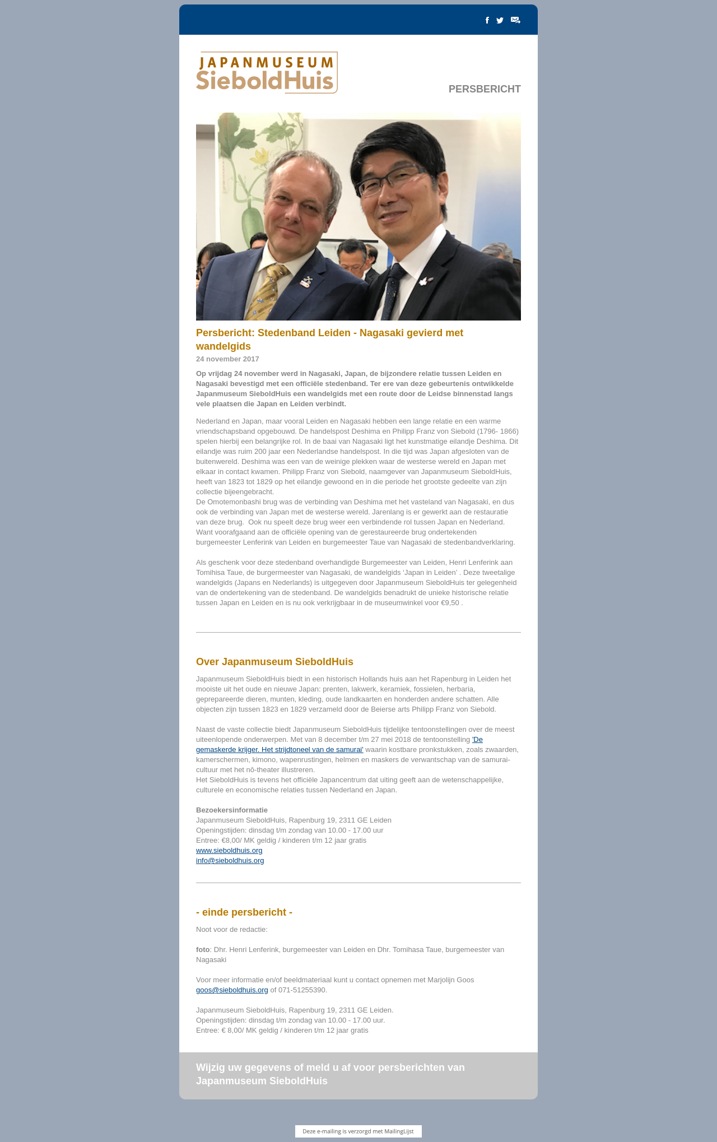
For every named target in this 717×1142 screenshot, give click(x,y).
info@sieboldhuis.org (230, 860)
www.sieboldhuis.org (229, 850)
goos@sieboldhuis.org (232, 990)
